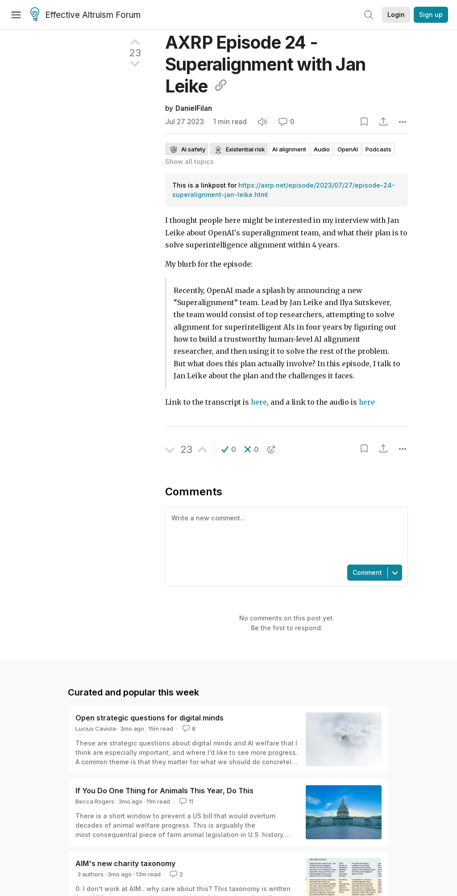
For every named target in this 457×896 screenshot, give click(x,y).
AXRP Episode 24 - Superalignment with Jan (265, 64)
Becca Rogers (94, 801)
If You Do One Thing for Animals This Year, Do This (164, 790)
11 (185, 801)
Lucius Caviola (95, 728)
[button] (228, 449)
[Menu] (16, 14)
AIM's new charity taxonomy (125, 863)
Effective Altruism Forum (85, 15)
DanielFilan (193, 108)
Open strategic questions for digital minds (149, 717)
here (259, 402)
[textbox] (284, 535)
